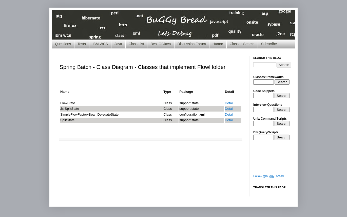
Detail (229, 103)
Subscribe (269, 44)
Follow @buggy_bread (268, 176)
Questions (63, 44)
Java (118, 44)
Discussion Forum (192, 44)
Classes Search (242, 44)
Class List (136, 44)
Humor (218, 44)
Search (282, 82)
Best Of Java (160, 44)
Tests (82, 44)
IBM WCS (100, 44)
